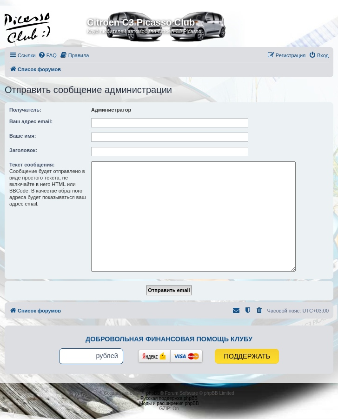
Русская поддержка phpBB (169, 398)
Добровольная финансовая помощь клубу (169, 339)
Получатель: (25, 110)
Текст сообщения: (31, 164)
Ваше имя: (22, 136)
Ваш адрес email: (31, 121)
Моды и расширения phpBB (169, 403)
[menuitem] (47, 55)
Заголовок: (23, 150)
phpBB (153, 393)
